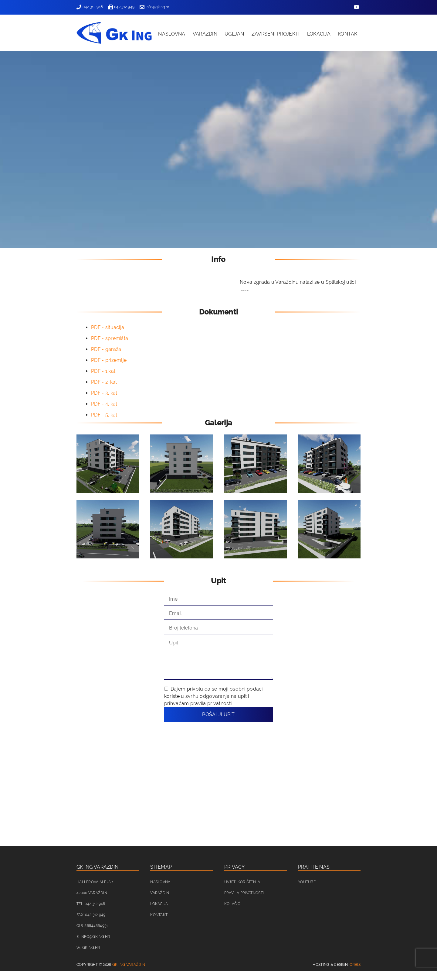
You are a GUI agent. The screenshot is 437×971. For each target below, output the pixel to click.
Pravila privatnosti (244, 893)
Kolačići (232, 904)
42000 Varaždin (91, 893)
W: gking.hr (88, 947)
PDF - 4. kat (104, 404)
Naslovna (171, 34)
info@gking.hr (154, 7)
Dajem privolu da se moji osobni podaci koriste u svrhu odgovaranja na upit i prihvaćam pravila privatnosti (213, 696)
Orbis (355, 964)
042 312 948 (89, 7)
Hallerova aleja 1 (94, 882)
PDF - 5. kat (104, 415)
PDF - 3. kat (104, 393)
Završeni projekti (276, 34)
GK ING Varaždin (128, 964)
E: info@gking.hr (93, 937)
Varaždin (205, 34)
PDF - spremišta (109, 338)
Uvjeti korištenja (242, 882)
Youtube (307, 882)
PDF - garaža (106, 349)
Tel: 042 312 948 (90, 904)
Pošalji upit (218, 714)
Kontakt (349, 34)
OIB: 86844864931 (92, 926)
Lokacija (318, 34)
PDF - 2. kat (104, 382)
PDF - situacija (107, 327)
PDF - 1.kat (103, 371)
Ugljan (234, 34)
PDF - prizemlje (109, 360)
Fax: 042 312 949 (91, 915)
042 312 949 (121, 7)
